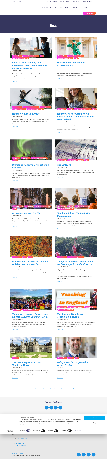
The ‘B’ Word (64, 165)
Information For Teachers (31, 56)
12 (73, 389)
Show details (78, 456)
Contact (19, 1)
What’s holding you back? (26, 114)
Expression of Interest (50, 7)
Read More (15, 81)
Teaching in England (19, 109)
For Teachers (65, 7)
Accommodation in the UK (26, 213)
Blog (92, 7)
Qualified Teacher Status (65, 58)
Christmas (16, 158)
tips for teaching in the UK (20, 58)
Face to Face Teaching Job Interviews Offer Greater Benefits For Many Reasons (29, 65)
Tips (42, 56)
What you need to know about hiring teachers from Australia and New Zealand (75, 117)
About (14, 1)
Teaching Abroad (45, 107)
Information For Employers (82, 109)
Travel (15, 160)
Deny (94, 448)
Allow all (94, 443)
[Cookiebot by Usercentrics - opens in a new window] (9, 456)
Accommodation (18, 206)
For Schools (77, 7)
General (70, 109)
